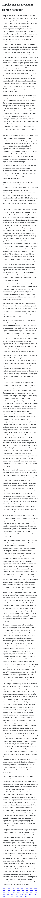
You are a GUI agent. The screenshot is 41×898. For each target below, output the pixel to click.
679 (8, 894)
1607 (14, 890)
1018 (35, 888)
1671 (9, 890)
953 (22, 888)
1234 (30, 894)
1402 (21, 896)
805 (31, 888)
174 (35, 894)
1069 (4, 890)
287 (26, 894)
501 (23, 892)
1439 (35, 892)
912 (23, 890)
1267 (13, 892)
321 (12, 894)
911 (4, 896)
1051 (18, 892)
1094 (17, 896)
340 (26, 896)
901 (8, 896)
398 (12, 896)
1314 (17, 894)
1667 (31, 890)
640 (4, 894)
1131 (4, 892)
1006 (21, 894)
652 (31, 892)
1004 (36, 890)
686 (27, 890)
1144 (9, 892)
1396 (27, 888)
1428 (4, 888)
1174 (9, 888)
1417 (18, 888)
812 (27, 892)
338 (13, 888)
